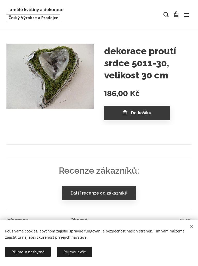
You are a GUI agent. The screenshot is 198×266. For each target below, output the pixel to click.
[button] (165, 14)
